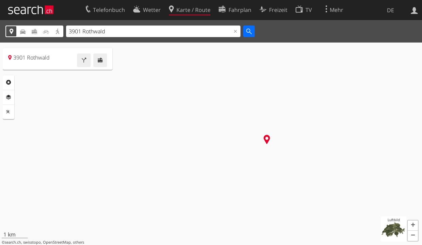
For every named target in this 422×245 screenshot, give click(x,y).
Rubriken (8, 82)
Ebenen (8, 97)
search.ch (13, 242)
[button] (413, 225)
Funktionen (8, 112)
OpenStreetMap (57, 242)
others (78, 242)
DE (390, 10)
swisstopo (32, 242)
